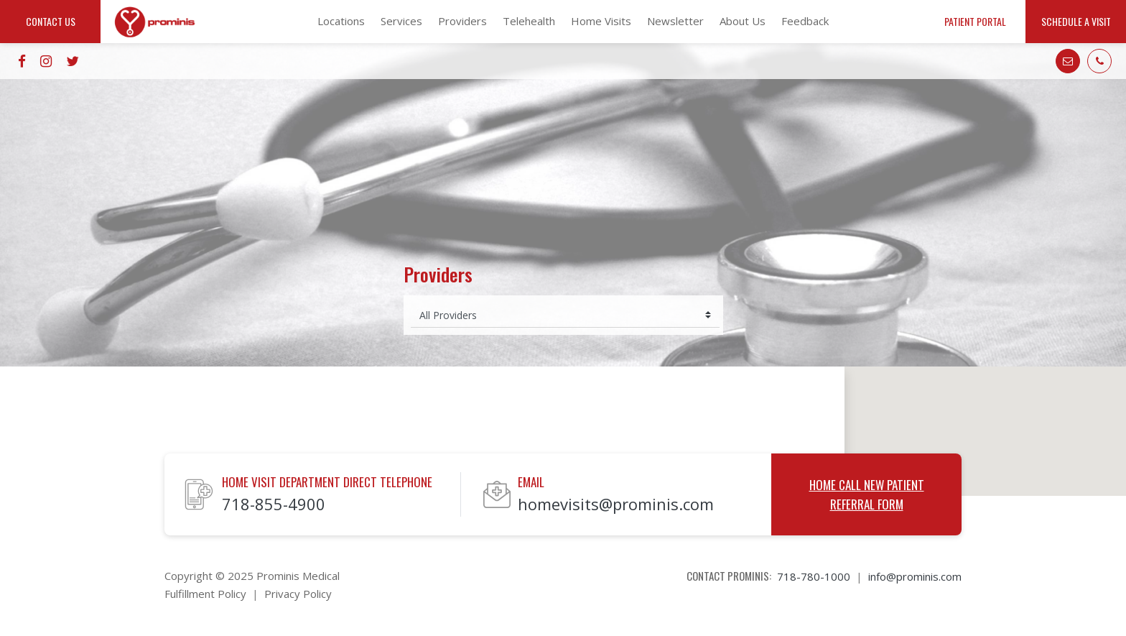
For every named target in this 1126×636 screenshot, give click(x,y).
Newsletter (675, 21)
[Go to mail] (1068, 61)
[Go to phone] (1099, 61)
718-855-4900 (273, 504)
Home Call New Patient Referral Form (866, 494)
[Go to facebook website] (22, 61)
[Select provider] (565, 315)
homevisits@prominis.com (616, 504)
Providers (462, 21)
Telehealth (529, 21)
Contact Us (50, 21)
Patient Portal (975, 21)
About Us (743, 21)
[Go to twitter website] (72, 61)
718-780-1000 (813, 576)
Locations (341, 21)
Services (401, 21)
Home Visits (601, 21)
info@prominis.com (915, 576)
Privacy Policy (298, 593)
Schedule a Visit (1076, 21)
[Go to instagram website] (46, 61)
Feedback (805, 21)
